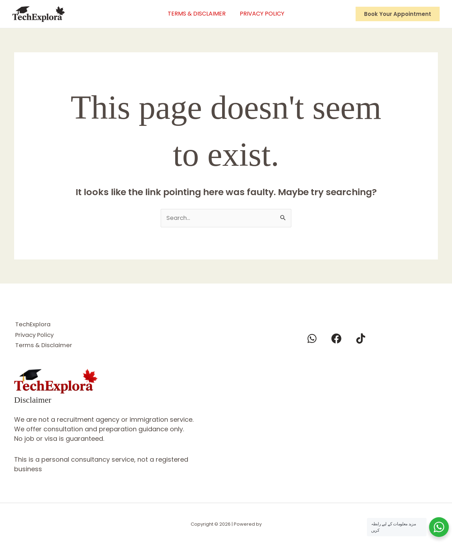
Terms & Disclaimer (195, 14)
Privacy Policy (264, 14)
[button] (398, 14)
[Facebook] (336, 339)
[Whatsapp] (312, 339)
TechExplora (34, 324)
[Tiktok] (361, 339)
